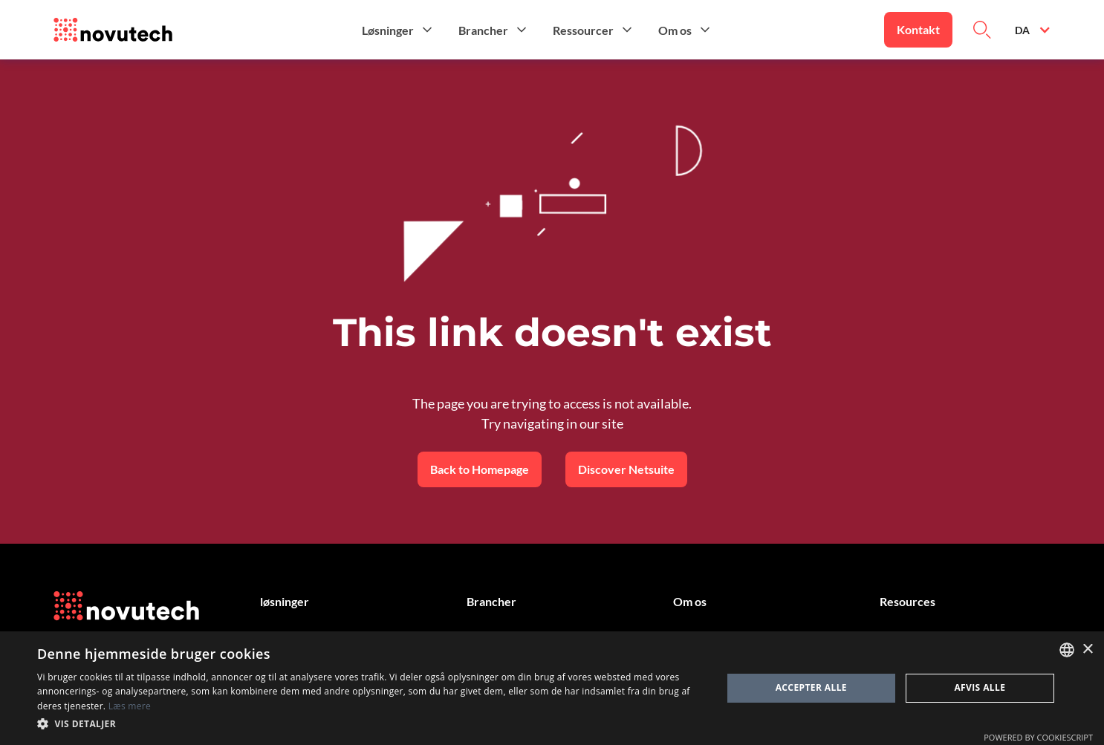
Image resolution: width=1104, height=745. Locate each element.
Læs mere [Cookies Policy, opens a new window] (129, 706)
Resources (907, 601)
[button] (398, 29)
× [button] (1087, 649)
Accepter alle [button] (811, 687)
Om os (690, 601)
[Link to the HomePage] (112, 29)
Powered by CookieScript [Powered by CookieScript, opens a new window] (1038, 737)
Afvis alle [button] (979, 687)
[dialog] (552, 688)
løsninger (284, 601)
